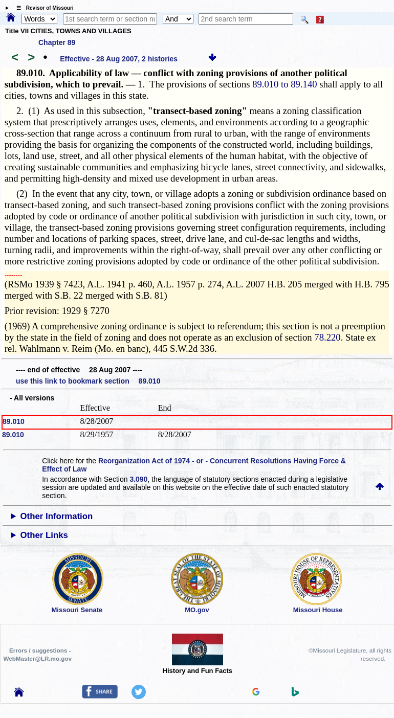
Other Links (44, 535)
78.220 (327, 337)
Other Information (56, 516)
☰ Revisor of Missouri (42, 8)
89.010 (14, 421)
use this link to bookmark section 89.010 (88, 381)
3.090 (138, 479)
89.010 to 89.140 (284, 84)
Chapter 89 (56, 42)
